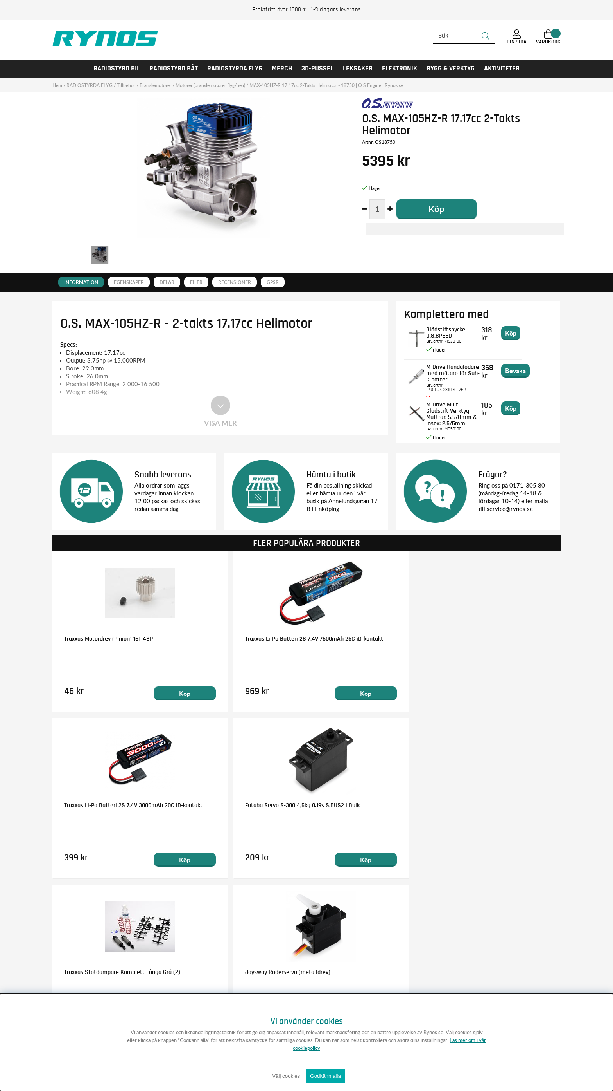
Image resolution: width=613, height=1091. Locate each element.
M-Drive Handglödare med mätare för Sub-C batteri (463, 369)
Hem (57, 85)
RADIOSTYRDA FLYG (234, 68)
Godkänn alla (325, 1076)
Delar (167, 282)
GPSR (273, 282)
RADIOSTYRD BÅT (173, 68)
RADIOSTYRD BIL (116, 68)
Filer (196, 282)
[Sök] (464, 36)
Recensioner (234, 282)
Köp (143, 692)
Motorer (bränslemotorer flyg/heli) (210, 85)
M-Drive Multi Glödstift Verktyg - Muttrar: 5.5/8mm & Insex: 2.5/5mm (459, 413)
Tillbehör (126, 85)
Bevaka (541, 370)
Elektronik (399, 68)
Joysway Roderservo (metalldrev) (235, 805)
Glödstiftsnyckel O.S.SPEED (465, 329)
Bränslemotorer (155, 85)
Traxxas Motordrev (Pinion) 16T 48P (108, 638)
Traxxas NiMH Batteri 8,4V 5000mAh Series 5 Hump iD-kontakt (367, 808)
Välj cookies (286, 1076)
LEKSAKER (358, 68)
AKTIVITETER (502, 68)
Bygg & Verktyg (451, 68)
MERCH (282, 68)
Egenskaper (129, 282)
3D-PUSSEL (317, 68)
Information (81, 282)
